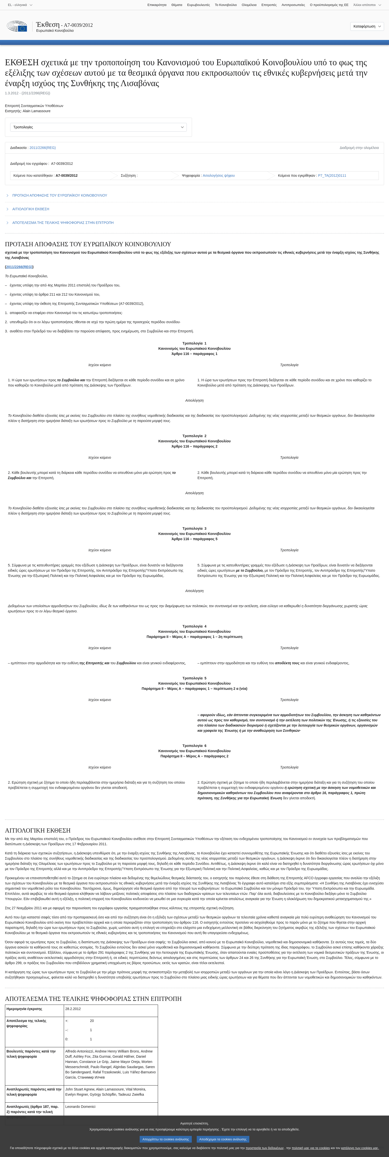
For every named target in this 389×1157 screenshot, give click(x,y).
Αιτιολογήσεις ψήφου (219, 175)
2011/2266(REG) (43, 148)
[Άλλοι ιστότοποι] (367, 5)
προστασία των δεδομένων (265, 1152)
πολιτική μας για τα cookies (311, 1152)
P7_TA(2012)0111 (332, 175)
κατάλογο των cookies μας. (360, 1152)
